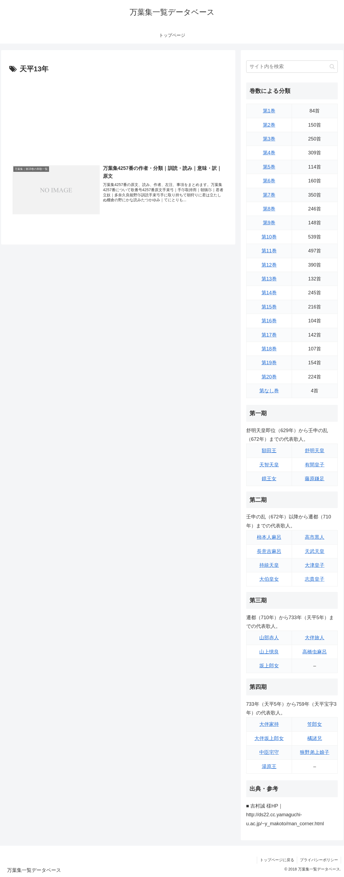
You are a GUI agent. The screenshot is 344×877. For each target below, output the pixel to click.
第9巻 (269, 222)
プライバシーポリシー (319, 860)
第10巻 (269, 237)
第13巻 (269, 279)
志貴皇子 (314, 579)
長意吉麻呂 (269, 551)
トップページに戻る (277, 860)
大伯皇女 (269, 579)
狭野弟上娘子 (314, 752)
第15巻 (269, 307)
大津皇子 (314, 565)
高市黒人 (314, 537)
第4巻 (269, 152)
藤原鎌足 (314, 478)
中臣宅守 (269, 752)
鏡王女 (269, 478)
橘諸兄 (314, 738)
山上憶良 (269, 652)
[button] (332, 66)
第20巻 (269, 377)
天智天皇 (269, 464)
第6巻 (269, 181)
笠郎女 (314, 724)
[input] (292, 66)
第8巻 (269, 209)
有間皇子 (314, 464)
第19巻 (269, 362)
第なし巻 (269, 390)
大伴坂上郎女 (269, 738)
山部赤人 (269, 637)
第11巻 (269, 250)
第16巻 (269, 320)
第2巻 (269, 125)
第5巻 (269, 167)
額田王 (269, 450)
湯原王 (269, 766)
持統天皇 (269, 565)
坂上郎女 (269, 665)
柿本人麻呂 (269, 537)
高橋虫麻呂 (314, 652)
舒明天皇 (314, 450)
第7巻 (269, 195)
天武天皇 (314, 551)
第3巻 (269, 139)
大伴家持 (269, 724)
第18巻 (269, 349)
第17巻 (269, 335)
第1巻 (269, 111)
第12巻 (269, 265)
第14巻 (269, 292)
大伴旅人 (314, 637)
